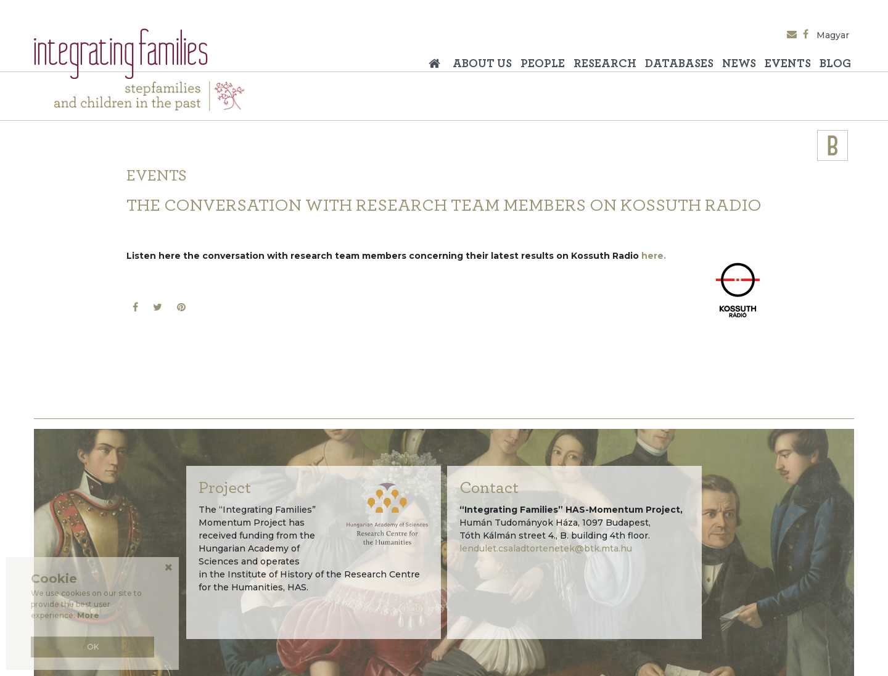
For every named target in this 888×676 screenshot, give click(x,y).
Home (438, 59)
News (739, 64)
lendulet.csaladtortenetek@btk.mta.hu (545, 548)
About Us (482, 64)
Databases (679, 64)
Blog (835, 64)
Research (605, 64)
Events (788, 64)
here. (653, 255)
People (542, 64)
